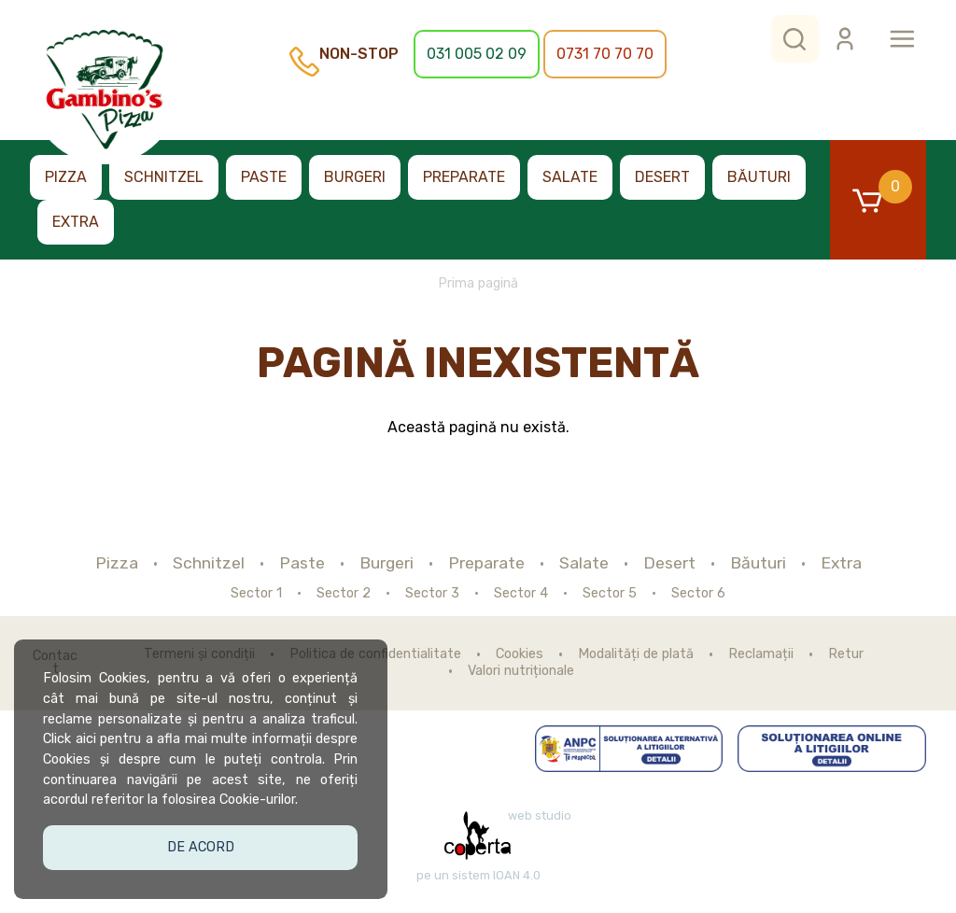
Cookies (519, 654)
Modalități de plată (636, 654)
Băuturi (759, 177)
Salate (570, 177)
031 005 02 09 (477, 54)
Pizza (66, 177)
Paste (264, 177)
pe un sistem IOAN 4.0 (478, 875)
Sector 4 (521, 593)
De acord (201, 845)
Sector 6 (698, 593)
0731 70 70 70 (605, 54)
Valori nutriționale (521, 671)
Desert (662, 177)
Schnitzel (164, 177)
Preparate (464, 177)
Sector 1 (256, 593)
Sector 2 (343, 593)
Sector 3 (432, 593)
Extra (75, 222)
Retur (846, 654)
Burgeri (355, 177)
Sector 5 (610, 593)
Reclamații (761, 654)
